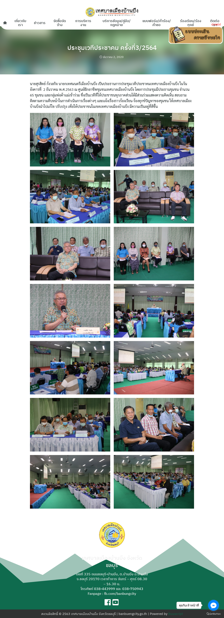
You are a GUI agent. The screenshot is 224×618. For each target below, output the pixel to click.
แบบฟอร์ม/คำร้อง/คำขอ (156, 23)
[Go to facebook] (213, 605)
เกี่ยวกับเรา (20, 23)
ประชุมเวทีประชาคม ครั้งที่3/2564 (112, 47)
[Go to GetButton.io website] (213, 613)
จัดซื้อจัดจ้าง (59, 23)
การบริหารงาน (83, 23)
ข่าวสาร (40, 23)
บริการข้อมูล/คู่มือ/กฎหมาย (117, 23)
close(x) (216, 24)
